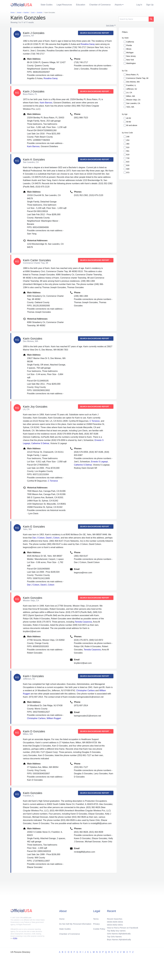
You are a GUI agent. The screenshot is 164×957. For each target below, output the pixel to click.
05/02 (114, 924)
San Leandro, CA (133, 103)
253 (127, 140)
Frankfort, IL (131, 85)
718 (127, 158)
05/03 (108, 924)
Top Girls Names (113, 936)
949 (127, 169)
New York (130, 60)
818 (127, 165)
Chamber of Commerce (100, 5)
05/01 (119, 924)
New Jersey (131, 56)
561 (127, 151)
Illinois (128, 49)
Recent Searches (114, 918)
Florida (129, 45)
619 (127, 154)
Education (80, 5)
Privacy (96, 923)
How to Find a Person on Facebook (122, 927)
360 (127, 144)
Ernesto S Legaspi (99, 461)
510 (127, 147)
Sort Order (110, 25)
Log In (139, 5)
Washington (131, 63)
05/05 (114, 921)
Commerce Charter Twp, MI (137, 78)
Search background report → (95, 33)
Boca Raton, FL (132, 74)
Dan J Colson (38, 538)
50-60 (128, 122)
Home (62, 918)
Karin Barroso (46, 103)
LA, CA (129, 92)
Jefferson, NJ (131, 89)
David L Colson (53, 538)
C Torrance (95, 421)
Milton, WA (130, 96)
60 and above (131, 125)
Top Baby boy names (115, 930)
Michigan (130, 52)
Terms (96, 918)
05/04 (119, 921)
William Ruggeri (54, 718)
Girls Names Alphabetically (118, 933)
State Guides (47, 5)
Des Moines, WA (133, 82)
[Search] (134, 19)
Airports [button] (118, 5)
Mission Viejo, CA (133, 100)
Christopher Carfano (85, 690)
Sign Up (149, 5)
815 (127, 162)
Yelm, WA (130, 107)
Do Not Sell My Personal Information (75, 923)
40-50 (128, 118)
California (130, 42)
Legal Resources (64, 5)
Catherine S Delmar (40, 443)
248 (127, 136)
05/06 (108, 921)
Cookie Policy (99, 928)
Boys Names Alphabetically (118, 939)
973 (127, 172)
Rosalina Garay (88, 44)
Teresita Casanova (83, 622)
